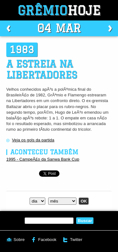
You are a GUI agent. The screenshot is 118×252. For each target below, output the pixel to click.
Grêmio (59, 10)
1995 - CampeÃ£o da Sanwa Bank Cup (42, 159)
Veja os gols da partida (33, 140)
